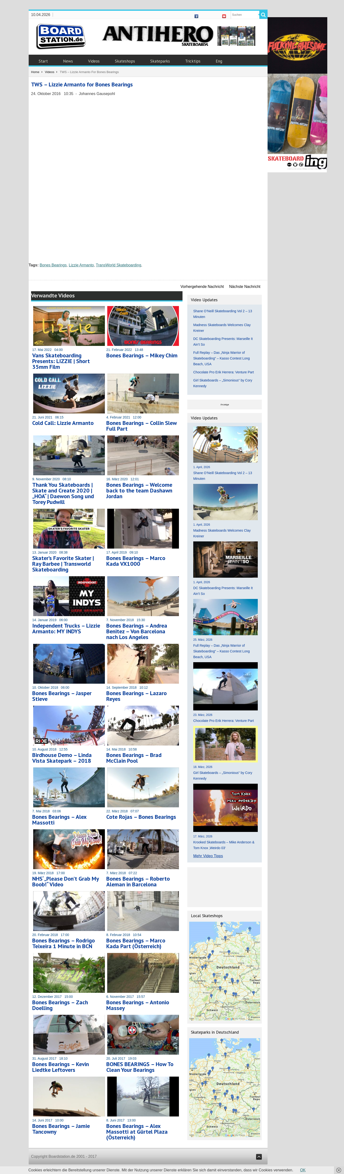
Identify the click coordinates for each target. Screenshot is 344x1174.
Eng (219, 61)
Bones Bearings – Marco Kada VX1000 (135, 560)
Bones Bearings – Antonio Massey (137, 1005)
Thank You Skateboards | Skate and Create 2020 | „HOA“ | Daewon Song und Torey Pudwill (63, 493)
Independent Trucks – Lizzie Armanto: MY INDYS (66, 628)
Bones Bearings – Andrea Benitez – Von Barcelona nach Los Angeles (136, 631)
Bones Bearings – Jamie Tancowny (61, 1128)
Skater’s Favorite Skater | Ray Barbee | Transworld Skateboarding (63, 563)
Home (35, 72)
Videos (94, 61)
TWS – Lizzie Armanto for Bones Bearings (82, 84)
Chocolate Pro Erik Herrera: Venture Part (223, 372)
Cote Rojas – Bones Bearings (141, 816)
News (68, 61)
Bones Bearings (53, 265)
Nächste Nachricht (244, 287)
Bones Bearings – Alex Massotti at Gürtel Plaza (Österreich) (137, 1131)
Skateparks (160, 61)
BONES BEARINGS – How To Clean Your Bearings (139, 1067)
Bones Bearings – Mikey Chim (141, 355)
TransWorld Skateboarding (118, 265)
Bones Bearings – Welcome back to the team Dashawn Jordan (139, 490)
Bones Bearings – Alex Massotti (59, 819)
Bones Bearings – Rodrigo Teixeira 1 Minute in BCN (63, 943)
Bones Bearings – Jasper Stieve (61, 696)
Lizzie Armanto (81, 265)
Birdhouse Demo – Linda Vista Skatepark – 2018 (62, 757)
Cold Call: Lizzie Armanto (63, 423)
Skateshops (125, 61)
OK (303, 1170)
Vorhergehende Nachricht (202, 287)
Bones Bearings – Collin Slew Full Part (141, 425)
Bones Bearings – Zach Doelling (60, 1005)
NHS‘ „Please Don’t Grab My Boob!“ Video (65, 881)
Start (43, 61)
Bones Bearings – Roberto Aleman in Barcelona (138, 881)
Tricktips (192, 61)
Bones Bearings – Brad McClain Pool (133, 757)
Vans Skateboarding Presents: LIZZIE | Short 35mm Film (61, 361)
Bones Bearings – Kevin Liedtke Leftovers (60, 1067)
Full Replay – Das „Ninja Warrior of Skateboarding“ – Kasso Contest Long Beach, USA (221, 358)
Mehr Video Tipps (208, 856)
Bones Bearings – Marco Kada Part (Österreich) (135, 943)
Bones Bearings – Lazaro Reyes (136, 696)
